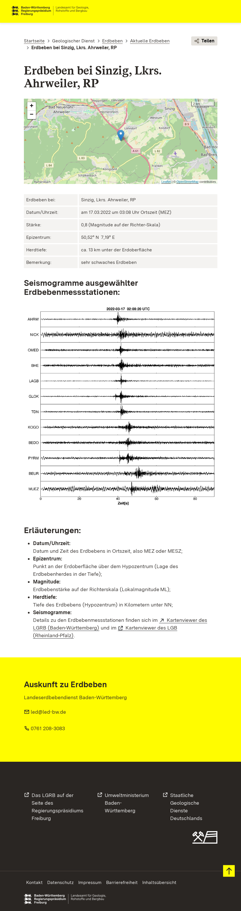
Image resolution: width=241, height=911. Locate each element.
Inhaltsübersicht (159, 882)
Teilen (204, 41)
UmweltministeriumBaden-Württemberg (127, 802)
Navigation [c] (225, 10)
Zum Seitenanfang (229, 871)
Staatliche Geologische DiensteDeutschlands (186, 806)
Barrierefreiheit (122, 882)
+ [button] (31, 106)
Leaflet (166, 181)
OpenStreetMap (187, 181)
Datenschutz (60, 882)
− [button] (31, 115)
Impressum (90, 882)
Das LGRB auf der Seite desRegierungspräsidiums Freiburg (57, 806)
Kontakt (34, 882)
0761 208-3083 (48, 728)
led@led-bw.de (48, 712)
